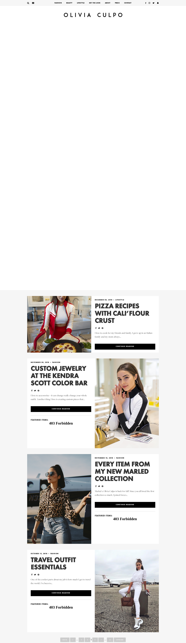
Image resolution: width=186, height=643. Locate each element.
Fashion (58, 3)
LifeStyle (81, 3)
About (107, 3)
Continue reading (125, 346)
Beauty (69, 3)
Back (65, 640)
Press (117, 3)
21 (110, 640)
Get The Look (94, 3)
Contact (127, 3)
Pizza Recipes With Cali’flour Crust (122, 313)
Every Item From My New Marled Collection (122, 472)
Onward (119, 640)
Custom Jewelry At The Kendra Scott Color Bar (59, 376)
